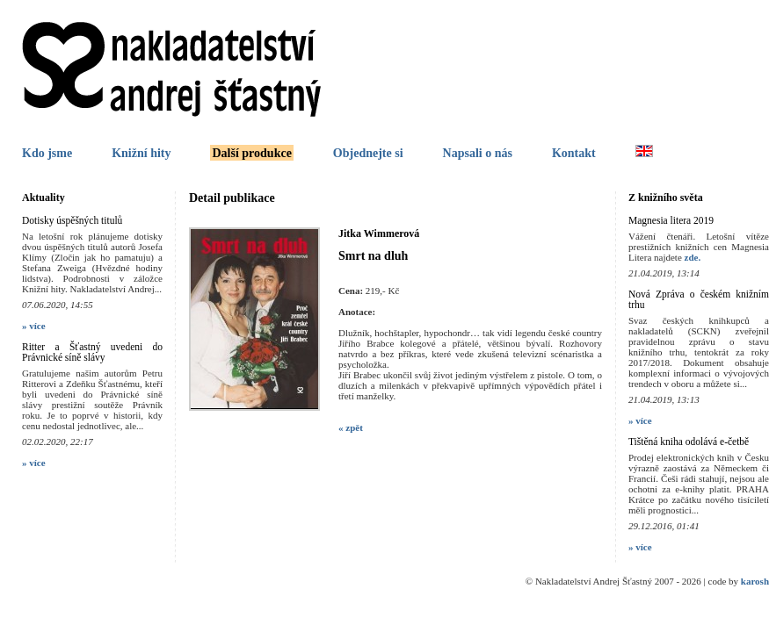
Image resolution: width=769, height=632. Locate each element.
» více (34, 325)
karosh (755, 581)
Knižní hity (141, 153)
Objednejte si (368, 153)
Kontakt (574, 153)
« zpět (350, 427)
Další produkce (251, 153)
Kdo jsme (47, 153)
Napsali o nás (477, 153)
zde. (693, 257)
